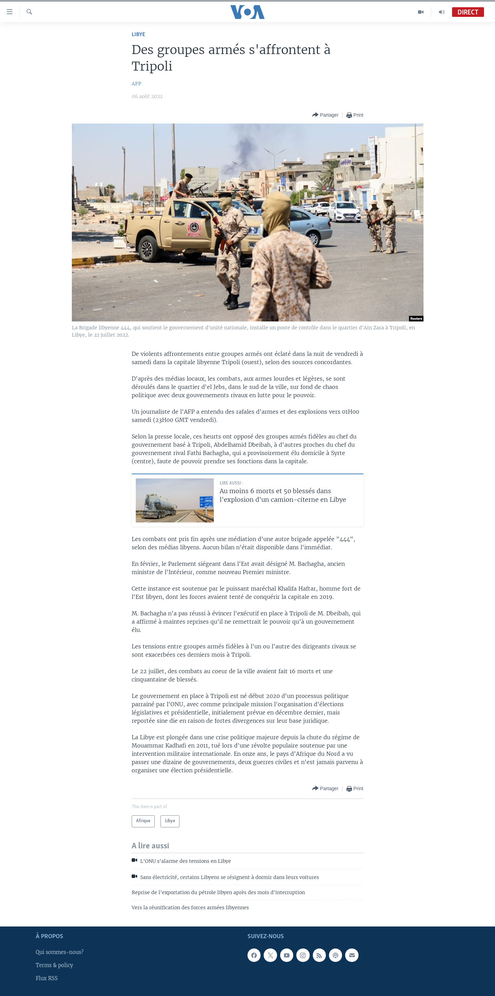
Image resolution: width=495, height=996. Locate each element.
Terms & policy (54, 965)
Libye (138, 35)
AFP (136, 84)
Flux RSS (47, 978)
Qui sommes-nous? (60, 952)
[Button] (325, 115)
